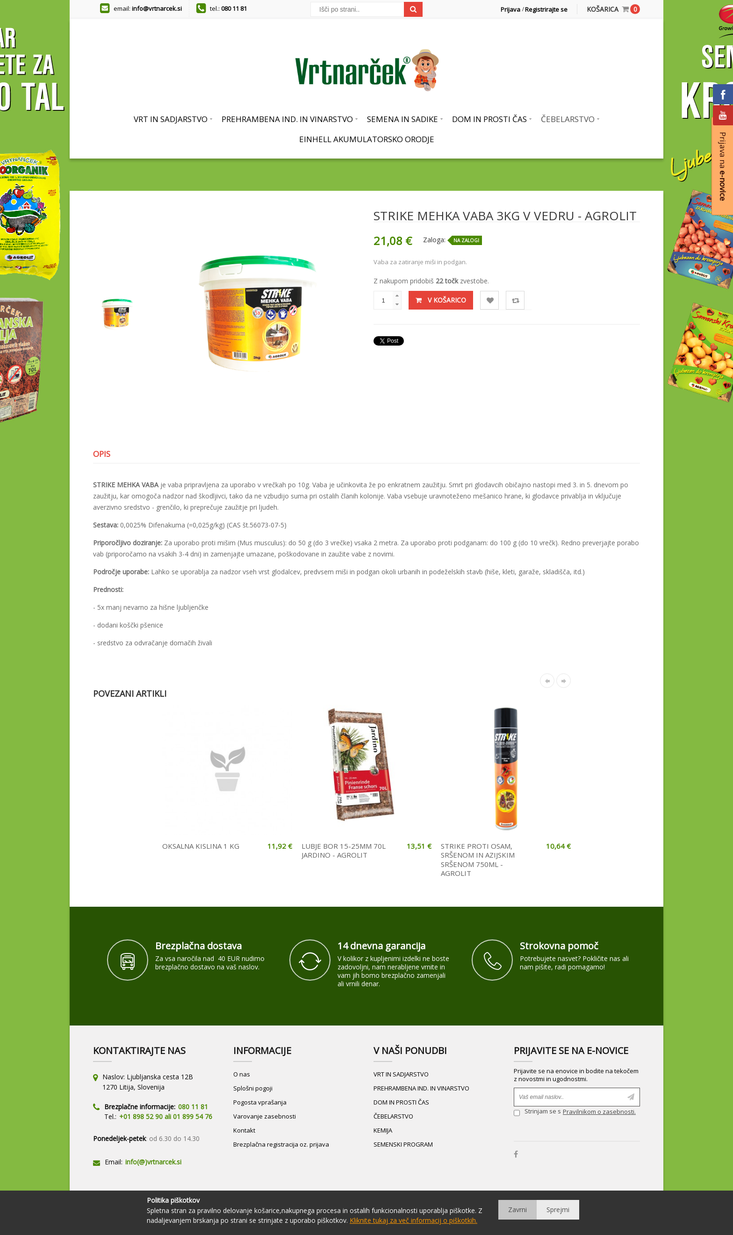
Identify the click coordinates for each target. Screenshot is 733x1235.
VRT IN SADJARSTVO (401, 1074)
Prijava (510, 9)
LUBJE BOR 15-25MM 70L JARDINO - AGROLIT (344, 850)
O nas (241, 1074)
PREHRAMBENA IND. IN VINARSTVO (421, 1088)
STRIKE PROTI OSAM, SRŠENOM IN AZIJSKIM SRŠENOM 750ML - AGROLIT (478, 859)
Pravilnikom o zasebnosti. (599, 1111)
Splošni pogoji (253, 1088)
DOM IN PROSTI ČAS (401, 1102)
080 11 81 (234, 8)
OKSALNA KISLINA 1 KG (200, 846)
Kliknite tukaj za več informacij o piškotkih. (413, 1220)
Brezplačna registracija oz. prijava (281, 1144)
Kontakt (244, 1130)
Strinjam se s (537, 1112)
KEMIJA (383, 1130)
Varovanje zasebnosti (264, 1116)
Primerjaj (515, 300)
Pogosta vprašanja (260, 1102)
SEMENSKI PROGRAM (403, 1144)
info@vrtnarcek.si (157, 8)
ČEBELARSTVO (393, 1116)
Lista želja (490, 300)
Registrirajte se (546, 9)
